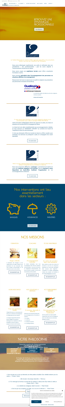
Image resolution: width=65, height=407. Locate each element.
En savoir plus (32, 140)
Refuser (47, 401)
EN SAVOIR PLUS (14, 272)
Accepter (36, 401)
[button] (62, 390)
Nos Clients (40, 3)
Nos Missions (39, 29)
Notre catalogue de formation (11, 5)
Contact (50, 3)
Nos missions (12, 3)
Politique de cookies (44, 404)
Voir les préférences (58, 401)
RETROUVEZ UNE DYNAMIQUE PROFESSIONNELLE (44, 22)
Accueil (5, 3)
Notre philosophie (30, 3)
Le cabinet (21, 3)
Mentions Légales (51, 404)
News (45, 3)
